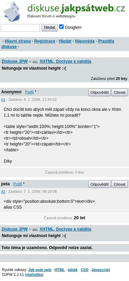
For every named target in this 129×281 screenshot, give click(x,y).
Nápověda (85, 41)
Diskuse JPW (15, 61)
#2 (3, 191)
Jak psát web (39, 270)
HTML (59, 270)
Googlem (70, 27)
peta (5, 184)
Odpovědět (99, 92)
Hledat (65, 41)
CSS (84, 270)
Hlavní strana (18, 41)
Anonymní (11, 92)
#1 (3, 99)
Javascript (101, 270)
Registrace (44, 41)
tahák (72, 270)
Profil (29, 92)
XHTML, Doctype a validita (65, 61)
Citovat (120, 92)
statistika (34, 274)
